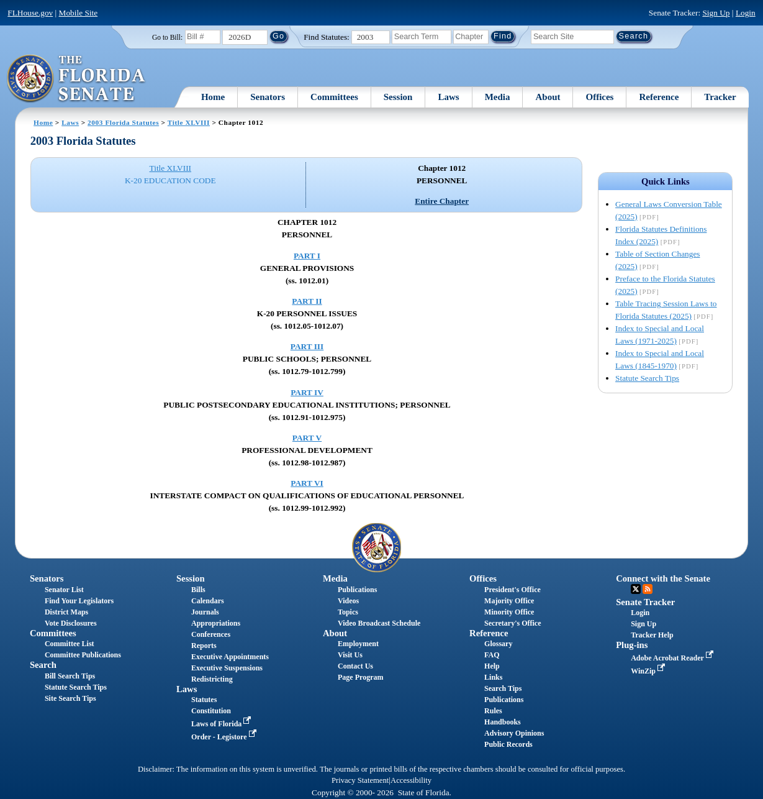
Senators (267, 97)
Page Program (360, 677)
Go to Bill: (167, 37)
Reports (204, 645)
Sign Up (715, 12)
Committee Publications (83, 655)
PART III (307, 346)
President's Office (512, 589)
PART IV (307, 392)
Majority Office (509, 600)
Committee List (69, 643)
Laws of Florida (222, 723)
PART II (307, 301)
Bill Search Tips (70, 676)
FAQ (491, 655)
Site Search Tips (70, 698)
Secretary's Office (512, 623)
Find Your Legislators (79, 600)
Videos (348, 600)
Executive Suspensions (227, 668)
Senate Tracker (645, 602)
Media (497, 97)
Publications (357, 589)
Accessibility (411, 780)
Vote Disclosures (71, 623)
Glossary (498, 643)
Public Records (508, 744)
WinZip (649, 671)
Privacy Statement (360, 780)
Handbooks (502, 722)
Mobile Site (78, 12)
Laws (448, 97)
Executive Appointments (230, 656)
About (547, 97)
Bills (198, 589)
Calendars (207, 600)
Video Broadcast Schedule (379, 623)
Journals (205, 612)
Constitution (211, 710)
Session (398, 97)
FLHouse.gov (30, 12)
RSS (647, 589)
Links (493, 677)
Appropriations (215, 623)
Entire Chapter (442, 201)
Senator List (64, 589)
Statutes (204, 699)
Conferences (210, 634)
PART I (307, 255)
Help (492, 666)
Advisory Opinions (514, 733)
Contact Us (355, 666)
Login (746, 12)
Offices (599, 97)
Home (213, 97)
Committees (334, 97)
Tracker (720, 97)
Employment (358, 643)
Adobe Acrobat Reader (673, 658)
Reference (659, 97)
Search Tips (502, 688)
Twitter (636, 589)
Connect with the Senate (663, 578)
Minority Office (509, 612)
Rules (493, 710)
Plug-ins (632, 645)
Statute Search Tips (647, 378)
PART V (307, 437)
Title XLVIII (189, 122)
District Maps (66, 612)
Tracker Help (652, 635)
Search (43, 665)
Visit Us (350, 655)
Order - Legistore (225, 737)
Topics (348, 612)
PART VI (307, 483)
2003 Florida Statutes (123, 122)
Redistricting (212, 679)
